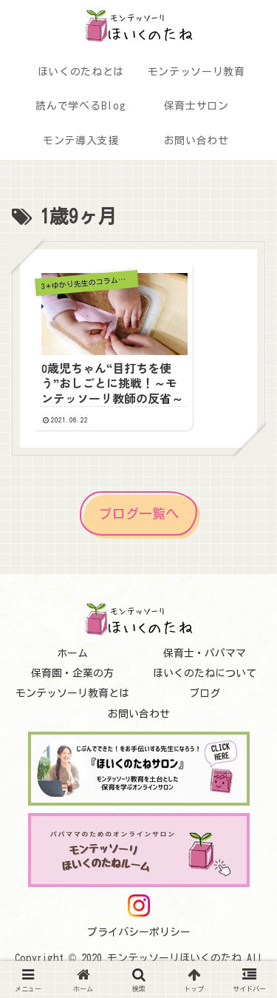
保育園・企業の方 (72, 673)
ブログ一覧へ (139, 512)
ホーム (72, 653)
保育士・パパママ (204, 653)
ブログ (204, 693)
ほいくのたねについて (204, 673)
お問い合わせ (139, 713)
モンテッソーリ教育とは (72, 693)
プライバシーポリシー (139, 932)
